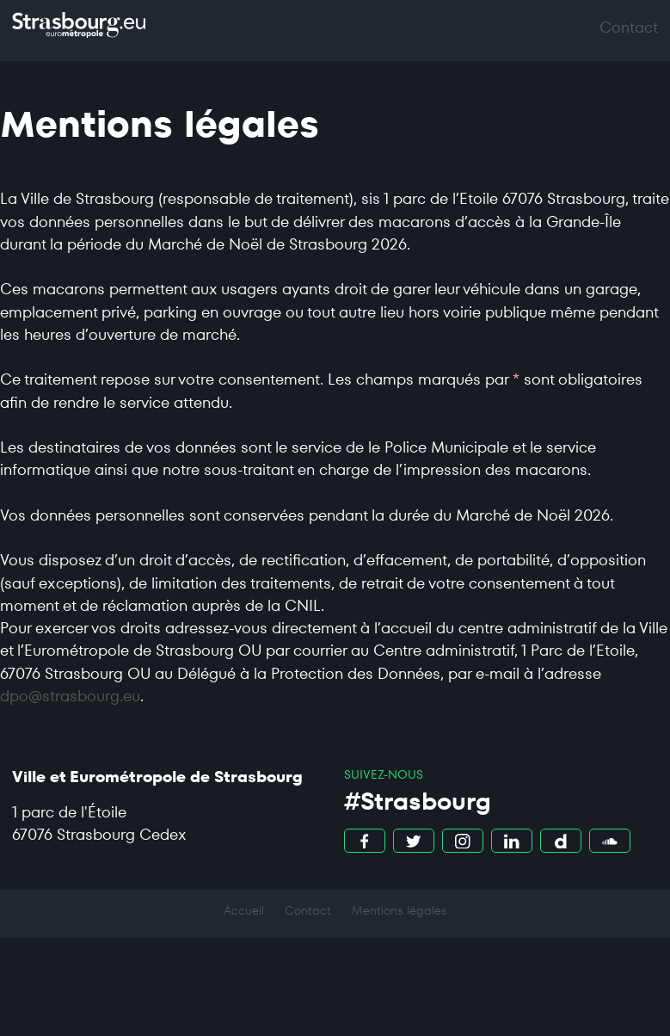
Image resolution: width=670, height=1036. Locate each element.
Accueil (244, 910)
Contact (308, 910)
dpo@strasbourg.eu (70, 696)
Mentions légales (399, 910)
